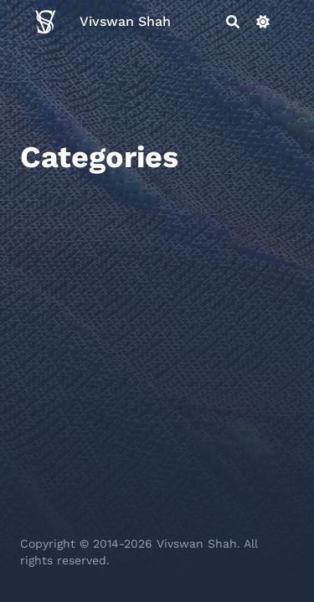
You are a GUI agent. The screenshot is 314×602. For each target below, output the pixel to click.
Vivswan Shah (125, 21)
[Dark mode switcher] (263, 21)
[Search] (232, 21)
